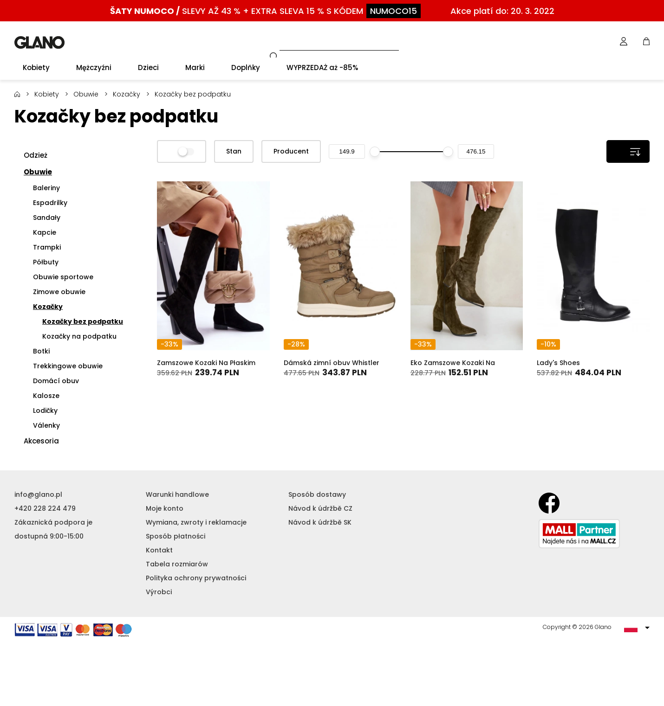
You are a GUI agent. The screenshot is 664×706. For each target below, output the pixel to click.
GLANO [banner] (39, 42)
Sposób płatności (175, 536)
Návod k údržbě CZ (320, 508)
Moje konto (164, 508)
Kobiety (46, 94)
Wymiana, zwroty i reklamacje (196, 522)
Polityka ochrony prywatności (196, 578)
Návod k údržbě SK (320, 522)
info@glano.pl (38, 494)
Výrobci (159, 592)
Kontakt (159, 550)
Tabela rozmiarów (177, 564)
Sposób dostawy (317, 494)
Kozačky (126, 94)
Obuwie (85, 94)
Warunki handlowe (177, 494)
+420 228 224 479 (45, 508)
